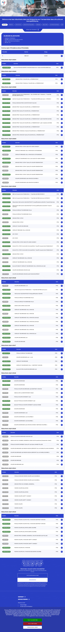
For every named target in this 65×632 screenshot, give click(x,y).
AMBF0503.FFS (6, 150)
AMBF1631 (5, 301)
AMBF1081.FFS (6, 79)
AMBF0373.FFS (6, 158)
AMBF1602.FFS (6, 531)
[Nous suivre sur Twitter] (28, 563)
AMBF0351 (5, 460)
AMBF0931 (5, 321)
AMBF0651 (5, 464)
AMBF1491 (5, 313)
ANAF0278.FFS (6, 194)
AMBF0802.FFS (6, 218)
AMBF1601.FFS (6, 527)
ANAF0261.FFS (6, 289)
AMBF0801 (5, 222)
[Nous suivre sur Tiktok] (37, 563)
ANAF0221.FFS (6, 305)
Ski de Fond (18, 24)
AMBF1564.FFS (6, 226)
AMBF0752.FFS (6, 551)
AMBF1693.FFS (6, 210)
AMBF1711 (5, 444)
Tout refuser (32, 623)
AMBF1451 (5, 357)
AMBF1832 (5, 476)
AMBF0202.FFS (6, 162)
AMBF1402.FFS (6, 230)
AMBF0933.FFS (6, 317)
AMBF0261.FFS (6, 83)
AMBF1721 (5, 484)
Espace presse (23, 599)
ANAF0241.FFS (6, 206)
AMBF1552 (5, 440)
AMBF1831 (5, 480)
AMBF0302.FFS (6, 246)
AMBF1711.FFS (6, 353)
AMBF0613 (5, 258)
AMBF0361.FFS (6, 337)
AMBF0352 (5, 456)
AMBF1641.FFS (6, 523)
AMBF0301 (5, 250)
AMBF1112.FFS (6, 242)
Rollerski (38, 24)
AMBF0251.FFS (6, 341)
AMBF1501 (5, 238)
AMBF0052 (5, 182)
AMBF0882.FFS (6, 254)
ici (44, 586)
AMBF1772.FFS (6, 333)
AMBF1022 (5, 543)
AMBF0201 (5, 166)
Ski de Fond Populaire (29, 24)
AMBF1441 (5, 535)
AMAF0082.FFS (6, 67)
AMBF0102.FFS (6, 174)
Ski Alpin (5, 24)
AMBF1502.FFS (6, 234)
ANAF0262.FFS (6, 198)
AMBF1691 (5, 214)
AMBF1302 (5, 448)
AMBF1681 (5, 285)
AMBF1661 (5, 436)
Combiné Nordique (54, 24)
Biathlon (11, 24)
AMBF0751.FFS (6, 547)
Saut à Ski (45, 24)
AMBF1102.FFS (6, 146)
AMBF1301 (5, 452)
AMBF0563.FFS (6, 325)
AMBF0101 (5, 170)
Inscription (32, 579)
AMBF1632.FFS (6, 297)
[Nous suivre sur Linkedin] (41, 563)
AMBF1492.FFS (6, 309)
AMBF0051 (5, 178)
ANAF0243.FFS (6, 202)
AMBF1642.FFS (6, 519)
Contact (21, 596)
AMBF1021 (5, 539)
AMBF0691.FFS (6, 365)
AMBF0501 (5, 154)
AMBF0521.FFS (6, 361)
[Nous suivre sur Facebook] (24, 563)
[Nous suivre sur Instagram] (32, 563)
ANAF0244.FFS (6, 293)
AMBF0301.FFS (6, 369)
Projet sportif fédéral (26, 606)
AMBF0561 (5, 329)
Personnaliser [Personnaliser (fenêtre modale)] (32, 627)
